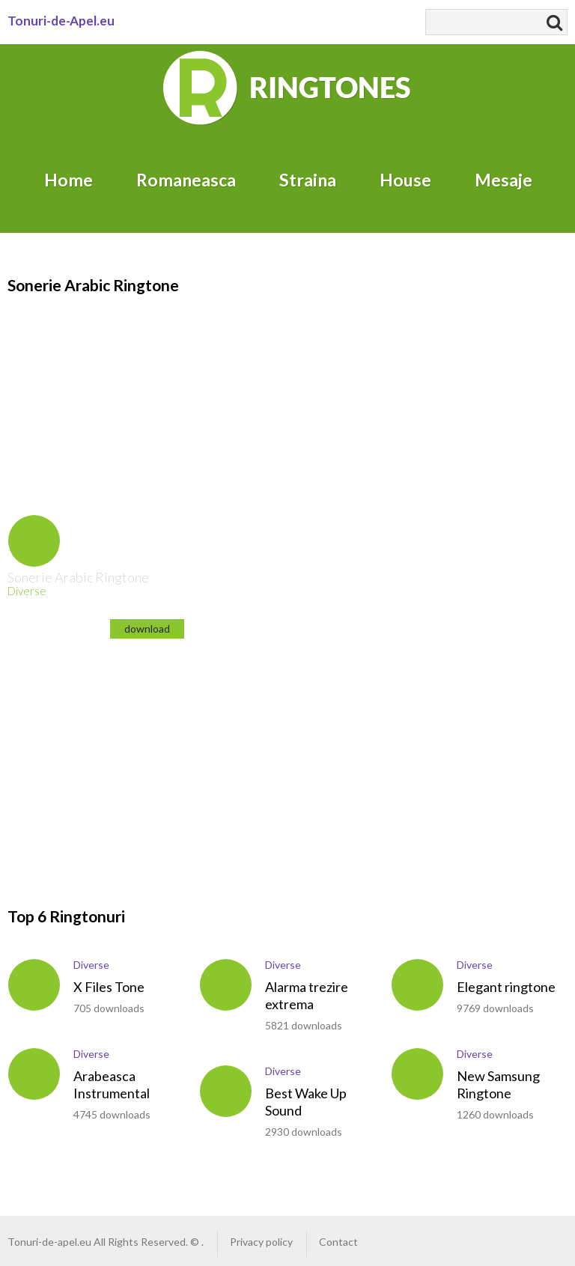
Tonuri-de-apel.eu (49, 1241)
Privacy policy (261, 1241)
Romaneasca (186, 179)
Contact (338, 1241)
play (34, 541)
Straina (307, 179)
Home (68, 179)
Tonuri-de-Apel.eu (61, 20)
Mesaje (503, 179)
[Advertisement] (133, 760)
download (147, 628)
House (405, 179)
